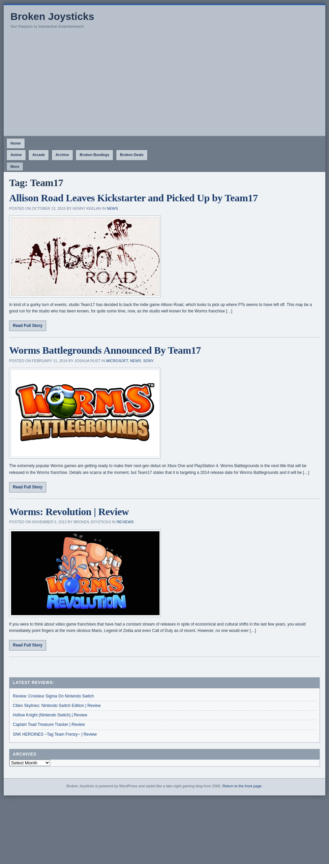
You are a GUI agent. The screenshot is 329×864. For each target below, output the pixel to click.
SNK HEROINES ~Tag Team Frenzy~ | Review (55, 734)
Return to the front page (242, 786)
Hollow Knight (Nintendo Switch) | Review (50, 715)
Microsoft (117, 361)
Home (15, 143)
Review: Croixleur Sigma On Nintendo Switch (53, 696)
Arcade (38, 155)
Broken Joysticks (52, 16)
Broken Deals (132, 155)
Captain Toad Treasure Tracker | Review (49, 724)
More (14, 166)
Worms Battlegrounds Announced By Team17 (105, 350)
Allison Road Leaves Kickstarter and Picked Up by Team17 (133, 197)
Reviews (125, 522)
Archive (62, 155)
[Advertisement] (164, 85)
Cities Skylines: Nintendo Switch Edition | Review (57, 705)
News (112, 208)
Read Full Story (27, 325)
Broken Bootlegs (94, 155)
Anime (16, 155)
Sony (148, 361)
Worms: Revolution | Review (69, 511)
